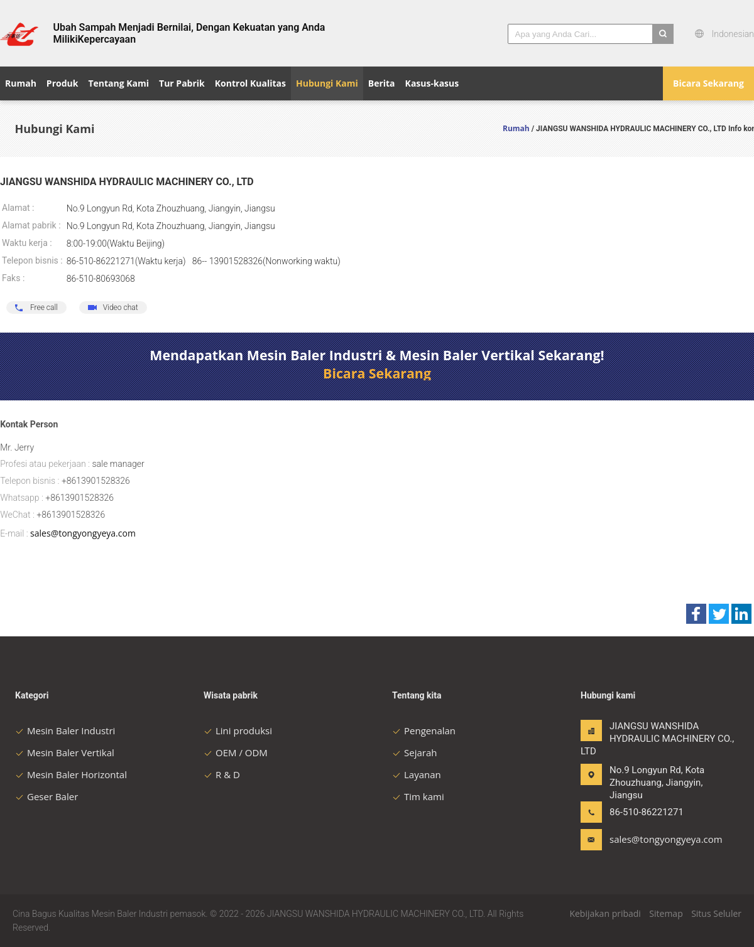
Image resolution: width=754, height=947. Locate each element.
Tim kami (418, 796)
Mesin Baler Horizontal (71, 774)
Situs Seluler (716, 913)
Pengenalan (424, 730)
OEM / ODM (236, 752)
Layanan (416, 774)
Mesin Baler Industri (65, 730)
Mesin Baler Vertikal (64, 752)
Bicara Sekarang (708, 83)
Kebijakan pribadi (604, 913)
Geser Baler (46, 796)
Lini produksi (238, 730)
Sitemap (665, 913)
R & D (222, 774)
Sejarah (414, 752)
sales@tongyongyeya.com (83, 533)
